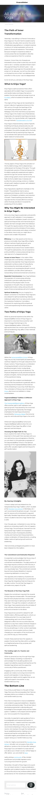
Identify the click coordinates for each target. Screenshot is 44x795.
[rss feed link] (18, 776)
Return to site (8, 774)
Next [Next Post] (24, 758)
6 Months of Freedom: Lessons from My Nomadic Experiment (31, 765)
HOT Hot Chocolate (9, 761)
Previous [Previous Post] (6, 758)
